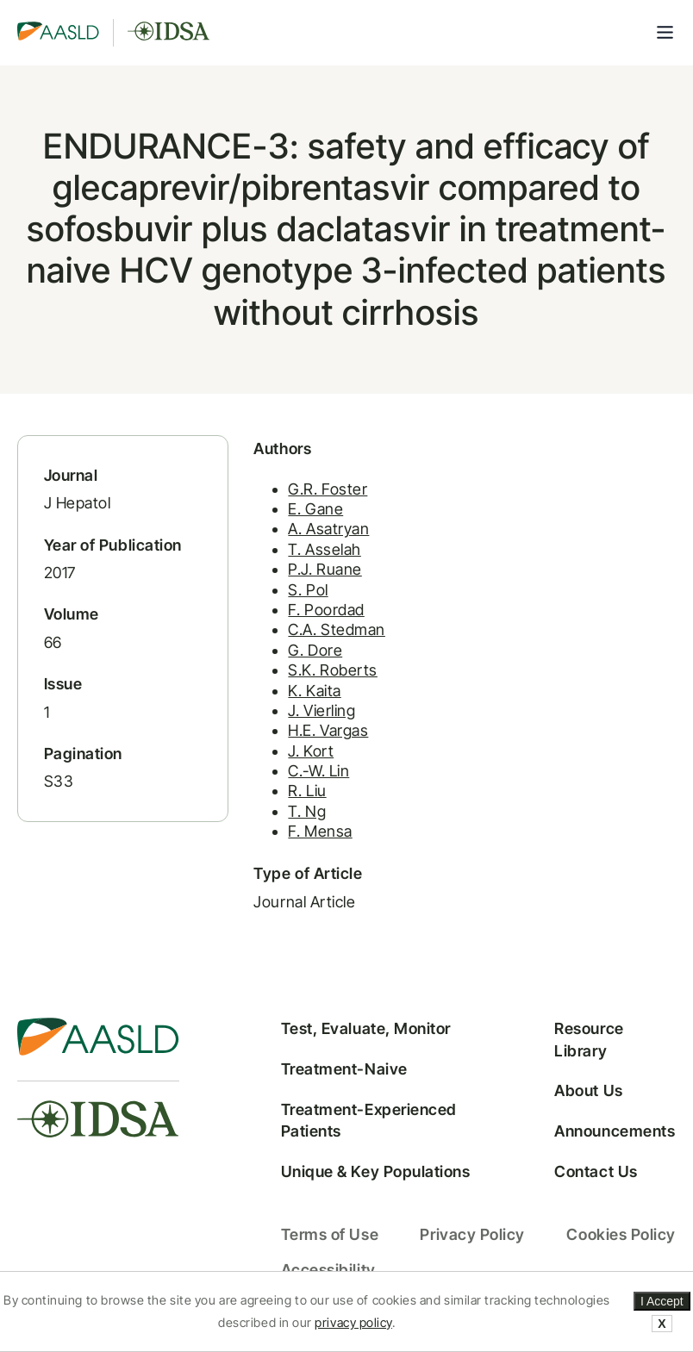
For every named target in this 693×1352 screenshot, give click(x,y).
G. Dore (315, 650)
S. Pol (308, 590)
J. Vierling (321, 710)
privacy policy (353, 1322)
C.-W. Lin (318, 771)
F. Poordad (326, 610)
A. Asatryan (328, 529)
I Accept (662, 1301)
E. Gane (315, 509)
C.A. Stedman (336, 629)
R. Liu (307, 791)
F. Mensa (320, 831)
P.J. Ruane (324, 569)
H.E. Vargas (328, 730)
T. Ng (307, 811)
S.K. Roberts (332, 670)
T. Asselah (324, 549)
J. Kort (311, 751)
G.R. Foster (327, 489)
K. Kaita (314, 691)
